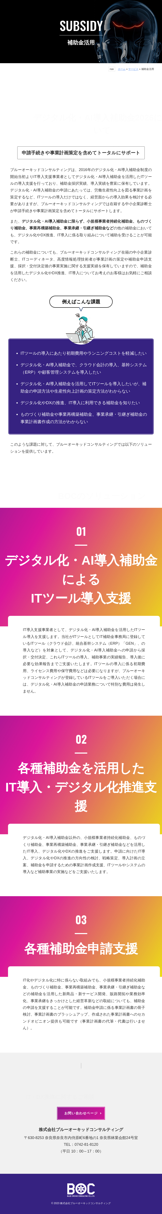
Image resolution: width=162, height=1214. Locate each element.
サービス (133, 69)
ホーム (122, 69)
